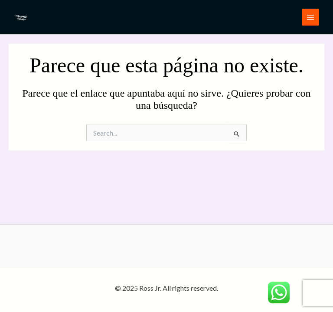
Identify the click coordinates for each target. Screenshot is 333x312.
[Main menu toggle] (310, 17)
